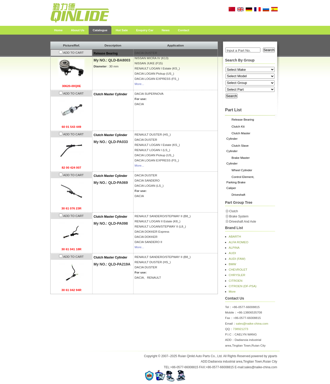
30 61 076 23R (71, 208)
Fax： (229, 318)
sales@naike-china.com (252, 323)
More (232, 291)
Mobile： (231, 312)
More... (139, 84)
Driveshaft (238, 195)
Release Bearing (106, 53)
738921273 (240, 329)
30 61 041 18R (71, 249)
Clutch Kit (238, 126)
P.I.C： (230, 334)
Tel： (228, 307)
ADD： (230, 340)
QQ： (229, 329)
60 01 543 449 (71, 127)
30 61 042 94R (71, 290)
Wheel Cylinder (242, 170)
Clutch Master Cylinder (110, 94)
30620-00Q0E (71, 86)
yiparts (272, 356)
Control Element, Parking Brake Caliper (240, 182)
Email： (230, 323)
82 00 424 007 (71, 167)
